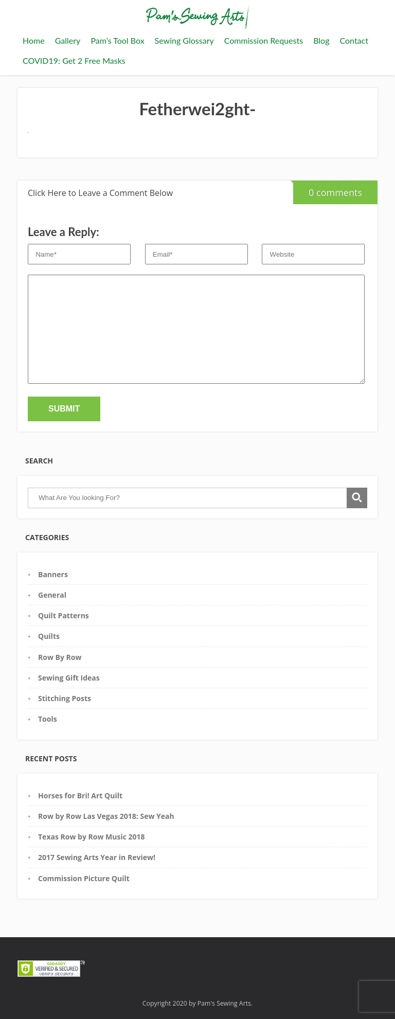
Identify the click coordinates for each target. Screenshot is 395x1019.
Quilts (49, 636)
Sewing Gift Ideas (69, 678)
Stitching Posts (64, 698)
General (52, 595)
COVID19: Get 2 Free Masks (74, 60)
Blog (321, 40)
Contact (353, 40)
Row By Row (59, 657)
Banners (53, 574)
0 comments (327, 190)
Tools (47, 719)
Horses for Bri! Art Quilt (80, 795)
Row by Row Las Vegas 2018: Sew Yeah (106, 816)
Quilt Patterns (63, 615)
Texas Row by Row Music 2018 (91, 837)
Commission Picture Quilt (84, 878)
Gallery (68, 40)
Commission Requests (263, 40)
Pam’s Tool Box (117, 40)
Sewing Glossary (184, 40)
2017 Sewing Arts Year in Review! (96, 857)
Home (34, 40)
